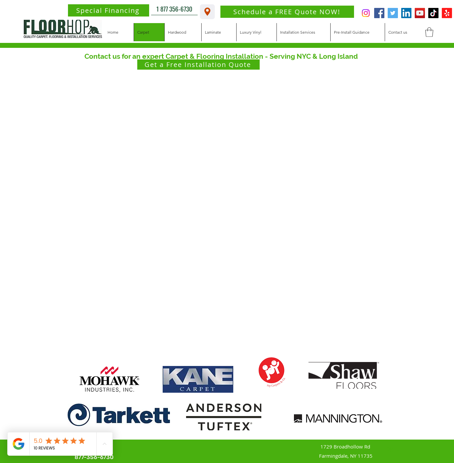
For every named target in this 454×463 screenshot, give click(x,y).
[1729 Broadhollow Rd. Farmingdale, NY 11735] (207, 11)
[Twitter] (393, 13)
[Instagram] (366, 13)
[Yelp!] (447, 13)
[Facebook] (379, 13)
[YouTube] (420, 13)
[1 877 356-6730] (174, 8)
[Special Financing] (108, 10)
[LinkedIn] (406, 13)
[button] (429, 32)
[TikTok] (433, 13)
